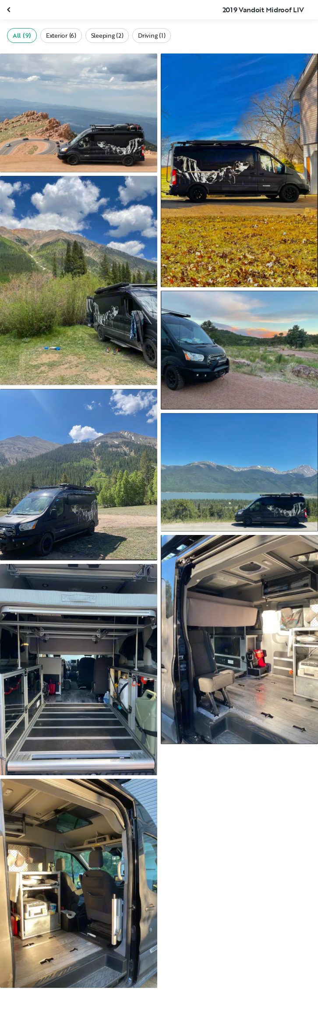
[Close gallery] (9, 9)
